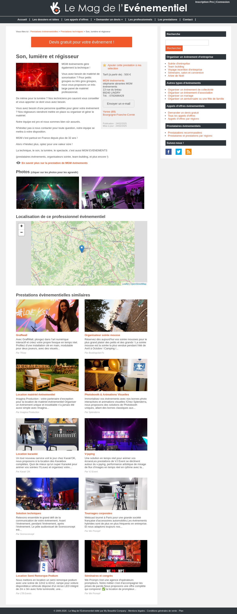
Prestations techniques (72, 31)
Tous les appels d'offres (181, 115)
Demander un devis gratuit (183, 112)
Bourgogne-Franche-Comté (119, 114)
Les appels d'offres (76, 19)
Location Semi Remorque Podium (37, 575)
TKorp (23, 353)
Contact (188, 19)
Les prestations (167, 19)
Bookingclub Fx (96, 353)
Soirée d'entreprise (179, 63)
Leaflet (125, 284)
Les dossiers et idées (45, 19)
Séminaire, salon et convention (186, 72)
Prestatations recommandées (185, 132)
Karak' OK (25, 471)
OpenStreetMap (138, 284)
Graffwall (21, 335)
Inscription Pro (204, 1)
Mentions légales (136, 611)
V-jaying (90, 453)
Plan (181, 611)
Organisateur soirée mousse (102, 335)
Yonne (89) (109, 111)
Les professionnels (140, 19)
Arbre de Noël (176, 75)
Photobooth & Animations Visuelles (107, 394)
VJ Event (93, 471)
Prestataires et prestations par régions (190, 135)
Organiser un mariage (180, 95)
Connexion (223, 1)
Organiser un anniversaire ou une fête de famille (196, 98)
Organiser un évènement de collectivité (190, 89)
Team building (176, 66)
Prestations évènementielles (44, 31)
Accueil (22, 19)
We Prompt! (94, 531)
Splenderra (94, 412)
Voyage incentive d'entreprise (185, 69)
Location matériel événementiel (35, 394)
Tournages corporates (98, 513)
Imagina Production (29, 412)
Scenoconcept (27, 534)
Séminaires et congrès (99, 575)
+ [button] (21, 226)
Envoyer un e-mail (118, 103)
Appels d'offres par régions (183, 118)
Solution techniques (28, 513)
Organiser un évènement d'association (190, 92)
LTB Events (25, 593)
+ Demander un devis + (108, 19)
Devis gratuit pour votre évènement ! (81, 42)
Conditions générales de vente (162, 611)
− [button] (21, 233)
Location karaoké (27, 453)
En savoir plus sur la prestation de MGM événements (55, 162)
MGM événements (113, 80)
